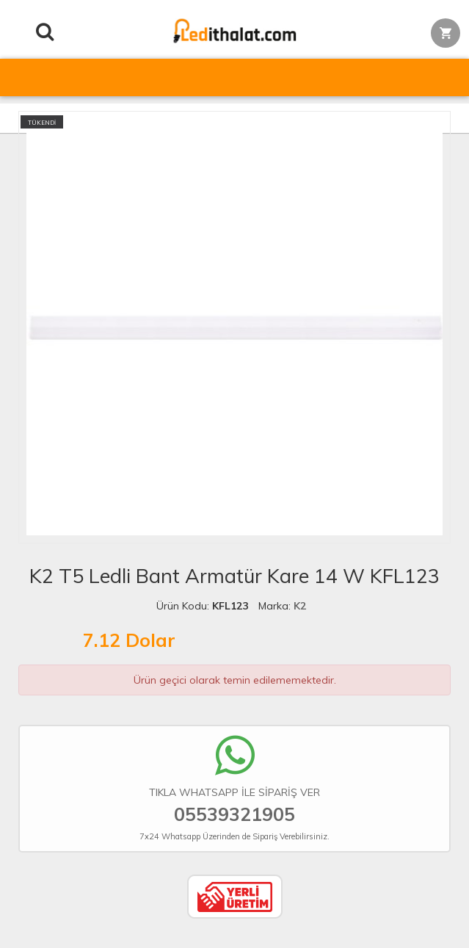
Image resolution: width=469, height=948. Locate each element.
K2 (300, 605)
